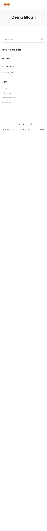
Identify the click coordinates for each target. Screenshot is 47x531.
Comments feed (9, 98)
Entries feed (7, 93)
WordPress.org (8, 102)
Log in (4, 88)
